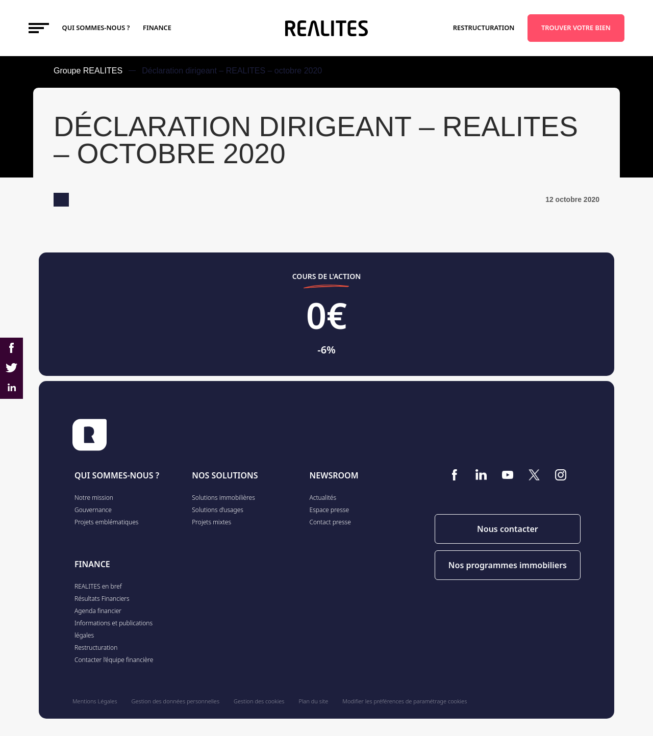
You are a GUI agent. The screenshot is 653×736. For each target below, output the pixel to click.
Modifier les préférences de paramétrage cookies (404, 701)
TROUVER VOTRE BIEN (576, 27)
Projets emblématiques (106, 522)
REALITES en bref (98, 586)
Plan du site (314, 701)
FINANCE (157, 27)
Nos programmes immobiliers (507, 565)
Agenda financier (97, 610)
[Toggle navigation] (39, 28)
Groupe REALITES (88, 70)
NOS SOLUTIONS (225, 475)
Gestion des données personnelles (175, 701)
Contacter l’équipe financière (113, 659)
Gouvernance (93, 509)
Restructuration (484, 27)
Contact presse (330, 522)
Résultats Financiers (102, 598)
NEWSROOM (334, 475)
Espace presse (329, 509)
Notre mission (93, 497)
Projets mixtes (211, 522)
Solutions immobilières (223, 497)
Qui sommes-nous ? (96, 27)
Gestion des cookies (259, 701)
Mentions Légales (94, 701)
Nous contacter (507, 529)
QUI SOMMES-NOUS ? (116, 475)
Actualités (323, 497)
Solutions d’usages (217, 509)
